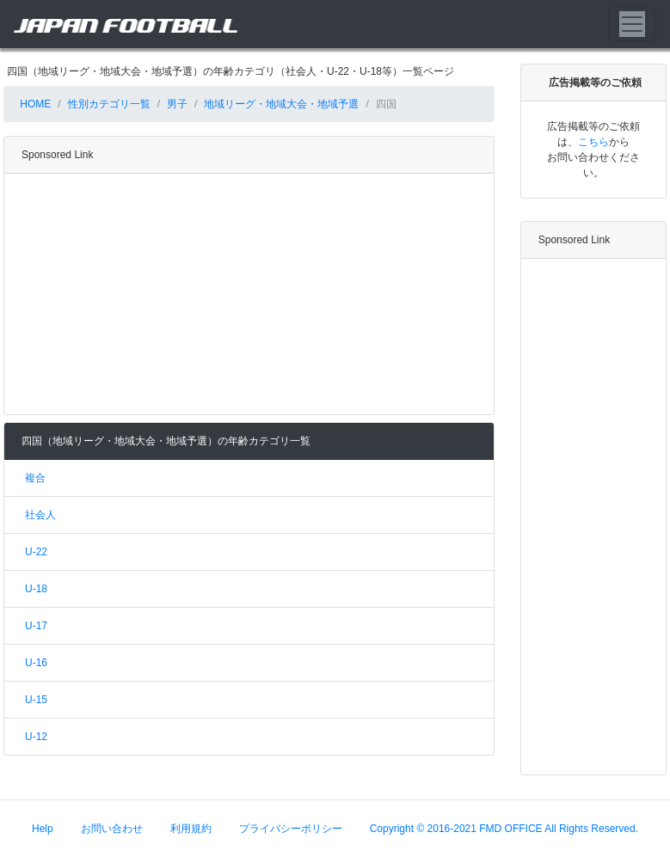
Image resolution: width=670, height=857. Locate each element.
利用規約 (191, 829)
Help (42, 829)
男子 (177, 104)
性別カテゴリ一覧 (109, 104)
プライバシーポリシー (290, 829)
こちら (593, 142)
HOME (34, 104)
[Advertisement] (245, 294)
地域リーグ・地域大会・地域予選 (281, 104)
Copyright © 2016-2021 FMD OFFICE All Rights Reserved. (504, 829)
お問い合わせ (112, 829)
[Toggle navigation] (632, 24)
